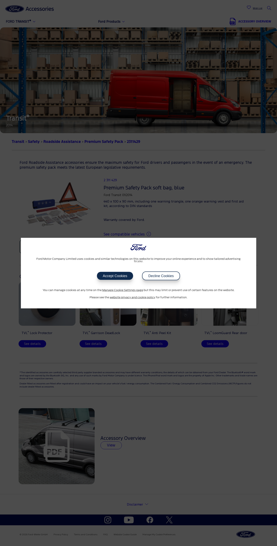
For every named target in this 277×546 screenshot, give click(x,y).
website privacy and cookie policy (132, 297)
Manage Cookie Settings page (122, 290)
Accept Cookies (115, 276)
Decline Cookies (161, 276)
